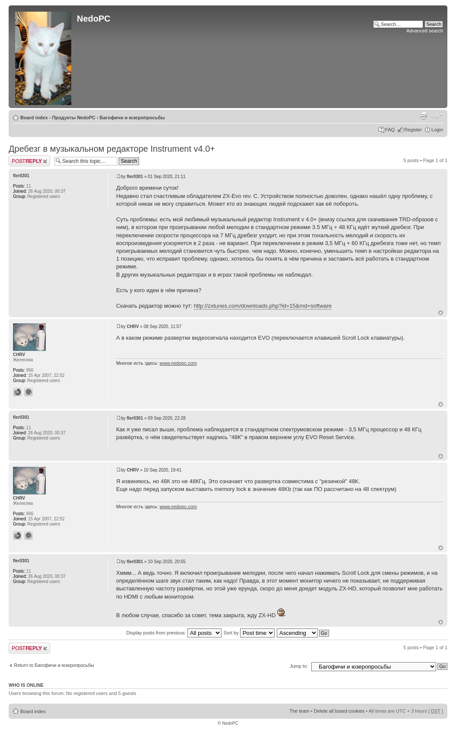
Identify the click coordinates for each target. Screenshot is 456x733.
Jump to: (299, 666)
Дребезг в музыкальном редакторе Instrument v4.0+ (112, 148)
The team (299, 711)
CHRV (133, 326)
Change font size (437, 116)
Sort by (249, 632)
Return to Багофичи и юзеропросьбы (54, 665)
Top (440, 312)
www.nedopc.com (178, 363)
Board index (34, 117)
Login (437, 129)
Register (413, 129)
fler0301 (135, 176)
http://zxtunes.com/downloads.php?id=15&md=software (263, 306)
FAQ (390, 129)
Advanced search (424, 30)
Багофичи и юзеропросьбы (132, 117)
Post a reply (29, 161)
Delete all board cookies (339, 711)
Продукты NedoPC (73, 117)
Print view (423, 116)
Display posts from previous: (174, 632)
